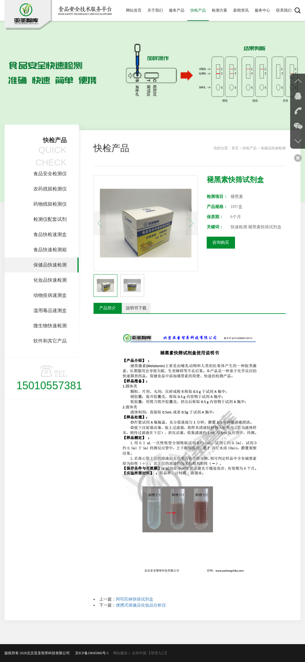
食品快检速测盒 (50, 234)
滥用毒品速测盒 (50, 310)
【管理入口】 (158, 653)
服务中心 (262, 10)
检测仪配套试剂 (50, 219)
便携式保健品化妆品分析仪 (141, 605)
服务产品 (176, 10)
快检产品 (198, 10)
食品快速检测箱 (50, 249)
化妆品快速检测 (50, 280)
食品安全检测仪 (50, 173)
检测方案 (219, 10)
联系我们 (284, 10)
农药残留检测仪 (50, 188)
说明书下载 (136, 308)
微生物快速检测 (50, 325)
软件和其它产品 (50, 340)
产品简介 (107, 308)
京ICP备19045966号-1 (93, 653)
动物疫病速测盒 (50, 295)
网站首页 (133, 10)
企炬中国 (139, 653)
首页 (235, 148)
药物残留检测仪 (50, 204)
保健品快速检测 (50, 264)
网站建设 (120, 653)
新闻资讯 (241, 10)
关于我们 (155, 10)
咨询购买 (220, 242)
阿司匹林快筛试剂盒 (134, 599)
